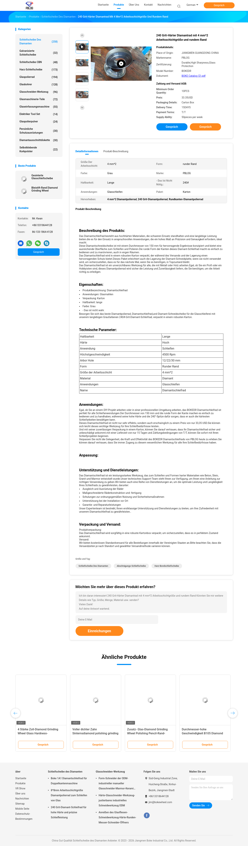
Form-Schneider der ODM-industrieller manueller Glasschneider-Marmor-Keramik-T (117, 784)
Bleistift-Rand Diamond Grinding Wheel (45, 189)
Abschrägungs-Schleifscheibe (131, 566)
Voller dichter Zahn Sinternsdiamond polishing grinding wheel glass (95, 733)
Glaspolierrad (39, 77)
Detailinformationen (87, 151)
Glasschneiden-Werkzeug (39, 92)
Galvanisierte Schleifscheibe (39, 52)
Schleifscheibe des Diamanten (39, 41)
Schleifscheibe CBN (39, 62)
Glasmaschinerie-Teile (39, 99)
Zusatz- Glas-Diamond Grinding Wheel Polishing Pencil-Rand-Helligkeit (147, 733)
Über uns (20, 793)
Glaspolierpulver (39, 121)
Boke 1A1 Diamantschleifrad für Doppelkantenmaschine (69, 781)
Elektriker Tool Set (39, 114)
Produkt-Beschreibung (115, 151)
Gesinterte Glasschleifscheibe (42, 177)
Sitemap (20, 803)
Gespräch (219, 5)
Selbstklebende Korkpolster (39, 149)
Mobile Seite (22, 808)
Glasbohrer (39, 84)
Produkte (20, 783)
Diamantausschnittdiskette (39, 140)
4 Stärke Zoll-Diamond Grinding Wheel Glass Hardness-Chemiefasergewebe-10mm (38, 733)
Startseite (20, 778)
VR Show (20, 788)
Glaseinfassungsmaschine (39, 107)
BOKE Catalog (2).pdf (194, 75)
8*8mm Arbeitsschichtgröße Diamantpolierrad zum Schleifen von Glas (69, 795)
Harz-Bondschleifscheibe (167, 566)
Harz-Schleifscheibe (39, 69)
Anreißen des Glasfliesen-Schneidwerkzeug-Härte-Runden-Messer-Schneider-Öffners (117, 817)
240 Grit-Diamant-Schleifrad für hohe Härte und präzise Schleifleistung (68, 812)
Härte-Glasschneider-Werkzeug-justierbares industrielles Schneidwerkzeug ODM (117, 800)
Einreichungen (99, 631)
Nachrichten (22, 798)
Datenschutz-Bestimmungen (23, 816)
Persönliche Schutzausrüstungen (39, 130)
